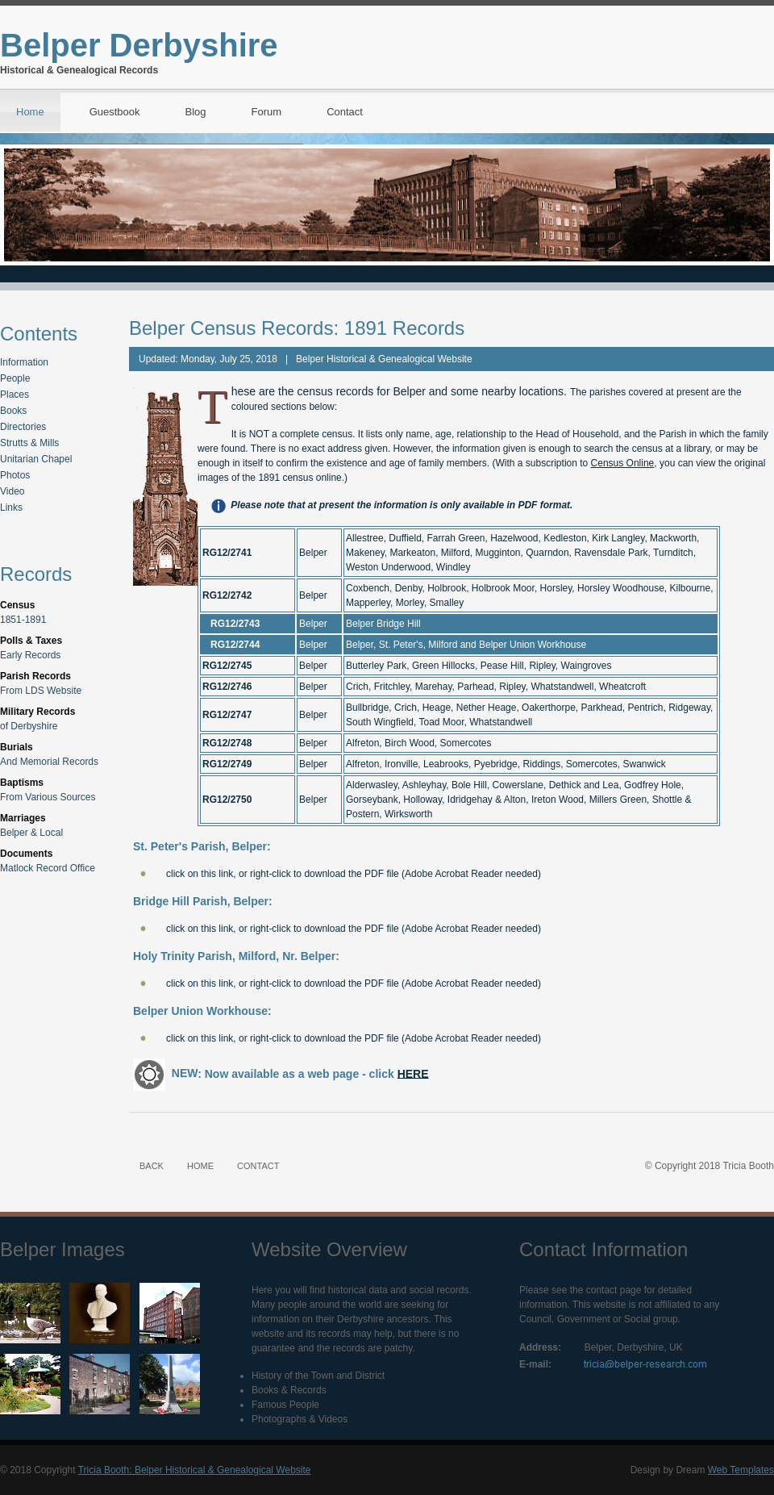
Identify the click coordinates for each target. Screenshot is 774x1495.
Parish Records (35, 676)
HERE (413, 1073)
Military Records (37, 711)
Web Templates (741, 1470)
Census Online (623, 463)
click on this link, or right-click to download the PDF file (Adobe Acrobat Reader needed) (353, 873)
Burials (16, 747)
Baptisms (22, 782)
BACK (151, 1166)
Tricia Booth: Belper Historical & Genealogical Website (194, 1470)
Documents (26, 853)
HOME (200, 1166)
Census (17, 605)
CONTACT (258, 1166)
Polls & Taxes (31, 640)
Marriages (23, 818)
